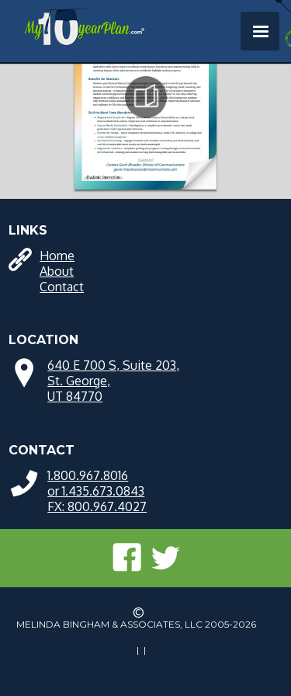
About (57, 271)
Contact (62, 286)
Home (57, 255)
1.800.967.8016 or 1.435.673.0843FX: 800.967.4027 (97, 491)
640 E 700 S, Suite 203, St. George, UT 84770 (113, 380)
